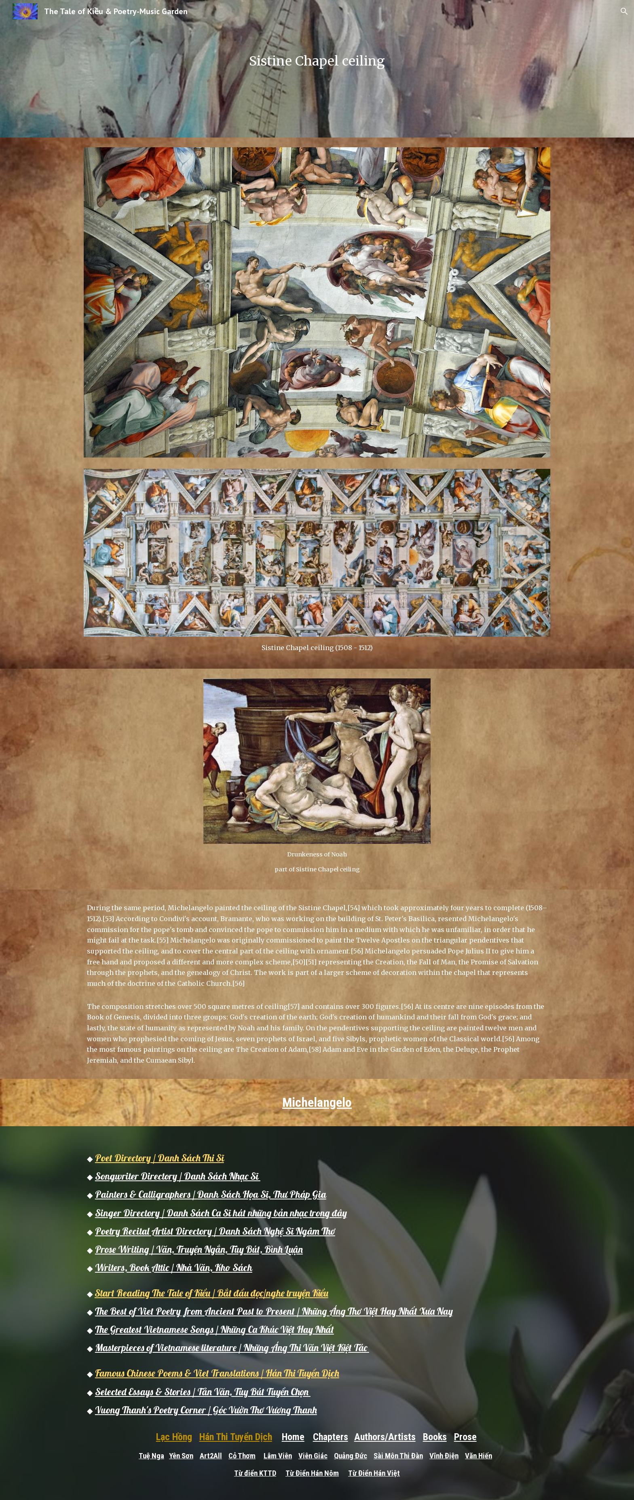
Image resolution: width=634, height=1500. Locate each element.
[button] (624, 11)
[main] (317, 68)
